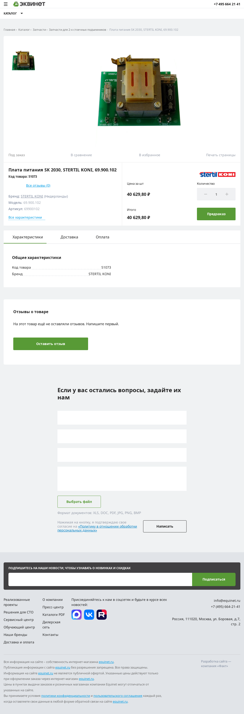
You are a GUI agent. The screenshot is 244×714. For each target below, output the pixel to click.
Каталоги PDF (53, 614)
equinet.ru (106, 662)
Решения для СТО (19, 612)
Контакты (50, 634)
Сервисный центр (19, 619)
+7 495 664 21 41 (227, 4)
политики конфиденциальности (65, 695)
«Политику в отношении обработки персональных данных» (97, 528)
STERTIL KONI (32, 196)
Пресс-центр (53, 607)
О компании (52, 599)
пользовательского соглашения (117, 695)
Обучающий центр (19, 627)
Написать (164, 526)
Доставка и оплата (19, 642)
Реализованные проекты (17, 602)
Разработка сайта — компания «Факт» (216, 663)
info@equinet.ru (227, 600)
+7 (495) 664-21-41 (225, 606)
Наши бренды (15, 634)
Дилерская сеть (51, 624)
